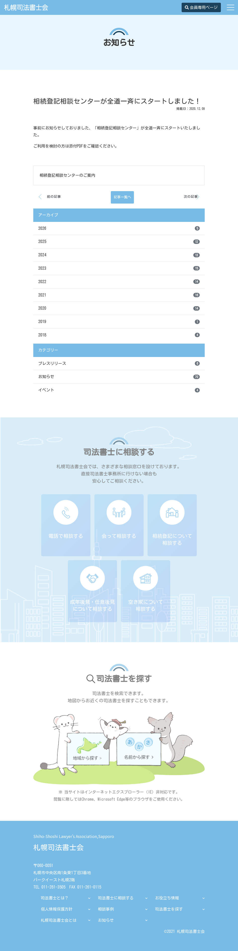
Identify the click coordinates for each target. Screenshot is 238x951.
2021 (119, 295)
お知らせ (119, 377)
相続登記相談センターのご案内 (67, 175)
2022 (119, 281)
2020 (119, 308)
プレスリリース (119, 363)
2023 (119, 268)
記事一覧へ (122, 197)
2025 (119, 241)
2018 (119, 335)
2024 (119, 255)
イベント (119, 390)
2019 (119, 322)
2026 (119, 228)
